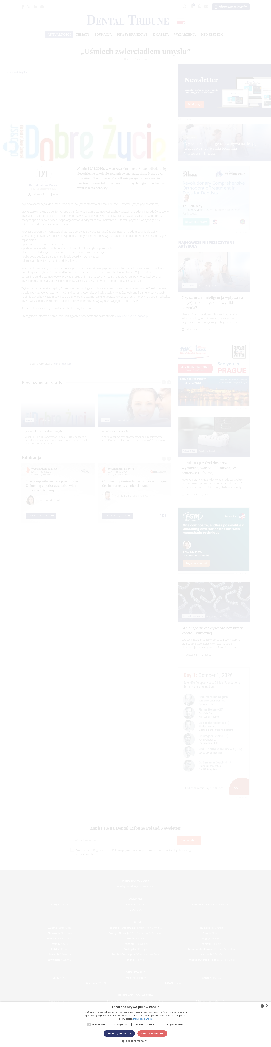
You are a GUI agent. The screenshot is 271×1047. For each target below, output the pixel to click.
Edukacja (103, 34)
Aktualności (59, 34)
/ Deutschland (59, 938)
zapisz (211, 153)
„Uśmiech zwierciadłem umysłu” (44, 431)
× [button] (267, 1005)
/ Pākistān (211, 977)
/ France (211, 933)
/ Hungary (211, 938)
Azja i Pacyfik (136, 972)
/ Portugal (135, 949)
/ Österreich (59, 927)
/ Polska (59, 949)
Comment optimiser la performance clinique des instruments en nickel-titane (134, 483)
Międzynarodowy (135, 880)
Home (127, 59)
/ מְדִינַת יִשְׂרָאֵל (59, 1001)
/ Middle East (211, 1001)
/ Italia (60, 943)
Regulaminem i (102, 850)
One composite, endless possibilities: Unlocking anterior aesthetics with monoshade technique (52, 485)
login (55, 363)
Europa (135, 922)
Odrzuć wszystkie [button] (152, 1033)
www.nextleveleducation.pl (131, 316)
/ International (135, 886)
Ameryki (135, 899)
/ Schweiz (59, 959)
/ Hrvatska (60, 933)
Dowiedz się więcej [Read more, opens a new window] (142, 1018)
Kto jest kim (212, 34)
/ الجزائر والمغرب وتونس (135, 1001)
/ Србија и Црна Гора (135, 954)
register (66, 363)
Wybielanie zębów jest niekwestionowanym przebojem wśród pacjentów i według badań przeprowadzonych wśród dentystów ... (134, 438)
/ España (211, 954)
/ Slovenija (59, 954)
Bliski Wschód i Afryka (135, 995)
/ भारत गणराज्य (135, 977)
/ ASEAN (173, 983)
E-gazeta (161, 34)
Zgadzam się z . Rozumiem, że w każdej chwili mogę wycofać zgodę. (133, 852)
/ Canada (135, 904)
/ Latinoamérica (211, 904)
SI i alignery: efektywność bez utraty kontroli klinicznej (212, 630)
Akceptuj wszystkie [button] (119, 1033)
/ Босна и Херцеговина (135, 927)
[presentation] (164, 382)
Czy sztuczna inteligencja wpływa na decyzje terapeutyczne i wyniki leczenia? (221, 145)
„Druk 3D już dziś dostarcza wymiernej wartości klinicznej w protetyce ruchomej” (209, 467)
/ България (211, 927)
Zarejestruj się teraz (41, 515)
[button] (135, 1041)
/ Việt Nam (97, 983)
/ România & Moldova (211, 949)
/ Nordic (211, 943)
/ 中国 (59, 977)
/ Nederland (135, 943)
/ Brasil (59, 904)
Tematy (82, 34)
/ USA (135, 909)
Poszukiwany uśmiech (114, 431)
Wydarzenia (185, 34)
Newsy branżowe (132, 34)
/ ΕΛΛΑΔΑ (135, 938)
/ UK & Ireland (212, 959)
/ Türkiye (135, 959)
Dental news (140, 59)
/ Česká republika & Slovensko (135, 933)
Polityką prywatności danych (129, 850)
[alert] (135, 1024)
